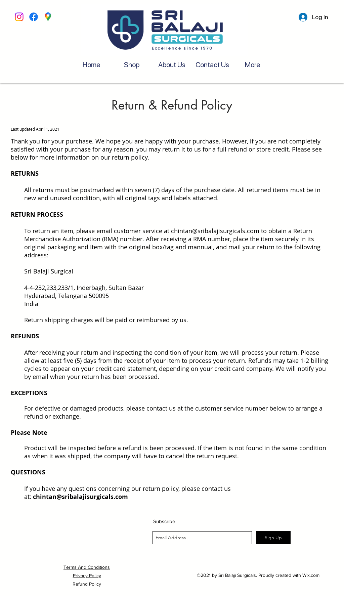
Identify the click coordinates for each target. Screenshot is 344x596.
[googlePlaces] (48, 17)
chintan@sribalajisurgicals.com (215, 231)
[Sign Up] (273, 537)
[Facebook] (33, 17)
